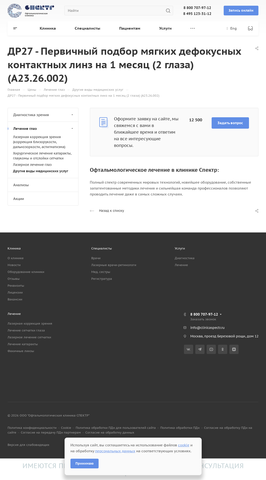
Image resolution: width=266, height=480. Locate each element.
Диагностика (185, 258)
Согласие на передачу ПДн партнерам (51, 432)
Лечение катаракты (23, 344)
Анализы (21, 185)
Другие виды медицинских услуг (40, 171)
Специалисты (101, 248)
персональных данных (115, 451)
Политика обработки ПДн (180, 428)
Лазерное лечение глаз (32, 165)
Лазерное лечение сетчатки (29, 337)
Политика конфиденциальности (32, 428)
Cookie (66, 428)
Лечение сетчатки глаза (26, 330)
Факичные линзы (21, 351)
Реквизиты (16, 286)
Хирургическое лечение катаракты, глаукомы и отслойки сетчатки (42, 155)
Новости (14, 265)
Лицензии (15, 292)
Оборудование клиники (26, 272)
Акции (18, 198)
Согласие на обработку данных (109, 432)
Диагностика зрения (43, 115)
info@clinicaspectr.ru (207, 328)
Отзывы (14, 279)
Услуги (180, 248)
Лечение (181, 265)
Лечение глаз (43, 128)
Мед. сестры (100, 272)
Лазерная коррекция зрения (30, 324)
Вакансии (15, 299)
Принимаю (84, 463)
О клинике (16, 258)
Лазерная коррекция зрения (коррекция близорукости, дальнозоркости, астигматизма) (39, 142)
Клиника (14, 248)
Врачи (95, 258)
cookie (183, 445)
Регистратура (101, 279)
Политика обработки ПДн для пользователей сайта (116, 428)
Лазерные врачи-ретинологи (113, 265)
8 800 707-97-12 (197, 7)
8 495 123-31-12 (197, 13)
